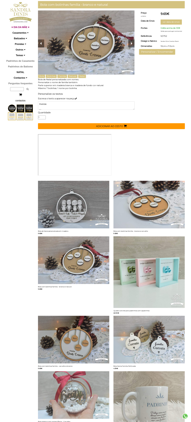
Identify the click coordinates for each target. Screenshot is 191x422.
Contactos (20, 78)
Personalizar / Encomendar (157, 51)
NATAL (20, 72)
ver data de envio (171, 22)
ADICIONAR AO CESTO (112, 126)
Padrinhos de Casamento (20, 61)
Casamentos (20, 33)
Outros (20, 49)
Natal (83, 76)
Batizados (20, 38)
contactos (20, 100)
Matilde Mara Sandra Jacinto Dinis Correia (87, 106)
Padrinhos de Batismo (20, 66)
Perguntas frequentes (20, 83)
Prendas (20, 44)
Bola (42, 76)
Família (63, 76)
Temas (20, 55)
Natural (73, 76)
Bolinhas (52, 76)
